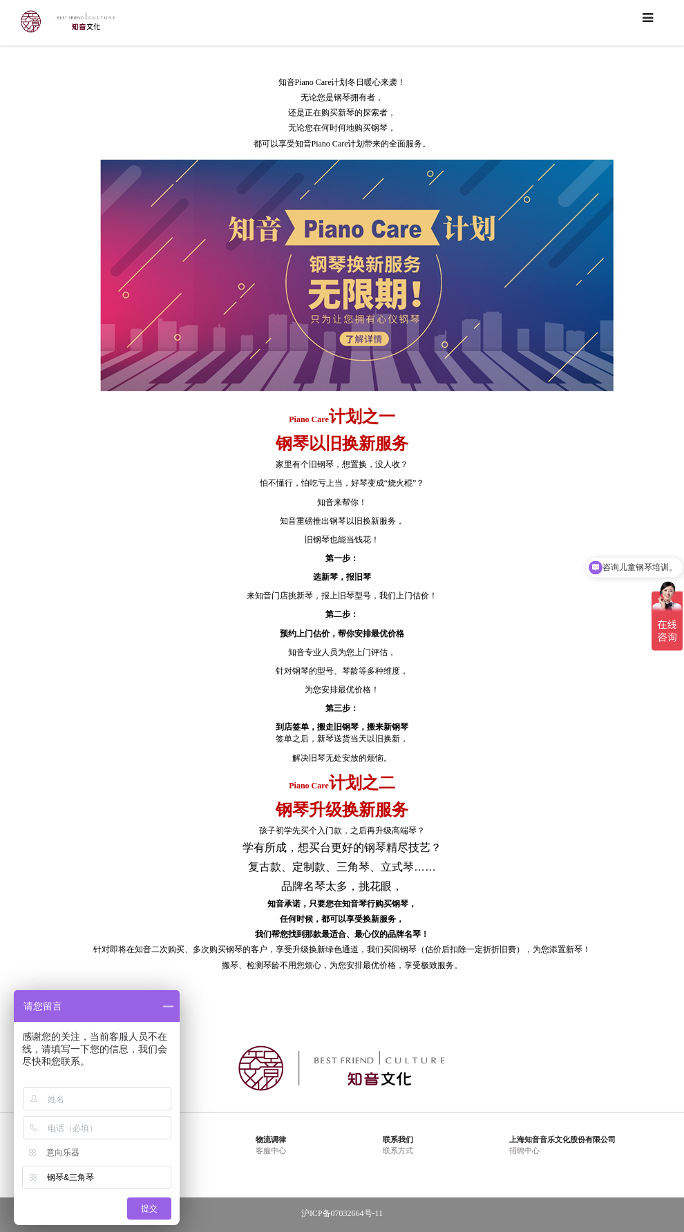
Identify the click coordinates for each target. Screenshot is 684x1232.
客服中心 (271, 1150)
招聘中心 (524, 1150)
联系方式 (398, 1150)
